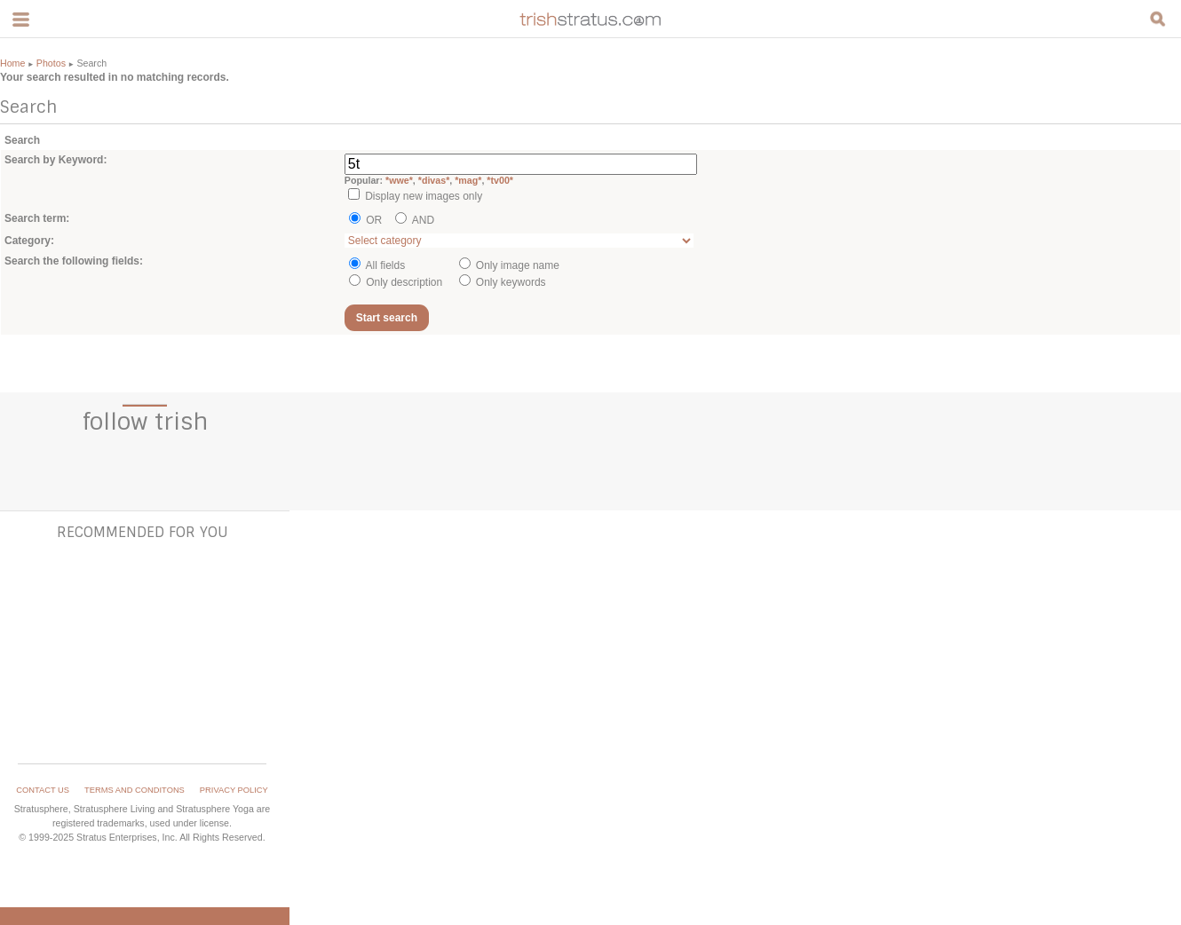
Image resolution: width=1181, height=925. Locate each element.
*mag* (468, 180)
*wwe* (399, 180)
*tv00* (500, 180)
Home (12, 63)
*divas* (434, 180)
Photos (51, 63)
